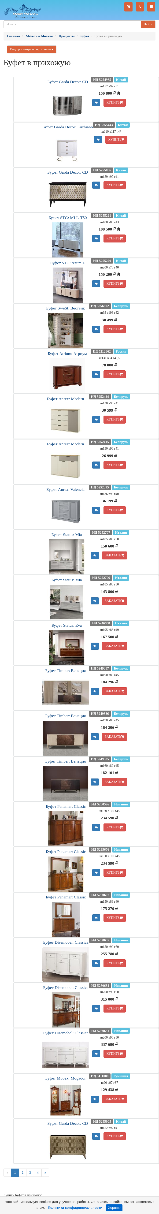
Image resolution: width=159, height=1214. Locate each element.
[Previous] (7, 1173)
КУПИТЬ (115, 102)
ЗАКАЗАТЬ (114, 555)
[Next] (45, 1173)
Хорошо (114, 1208)
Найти (148, 24)
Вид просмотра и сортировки (31, 49)
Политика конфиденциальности (75, 1208)
